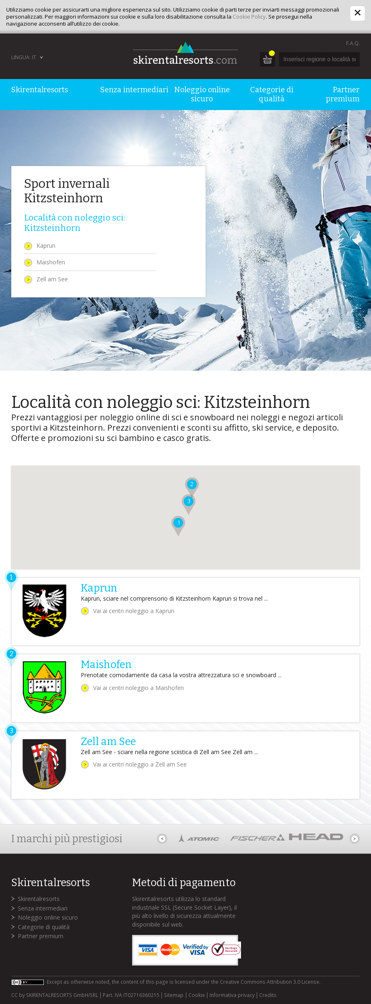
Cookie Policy (249, 16)
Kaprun (45, 245)
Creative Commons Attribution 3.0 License (269, 981)
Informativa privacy (232, 995)
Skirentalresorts (39, 899)
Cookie (196, 995)
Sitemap (173, 995)
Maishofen (50, 262)
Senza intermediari (42, 908)
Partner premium (40, 936)
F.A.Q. (353, 43)
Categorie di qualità (44, 927)
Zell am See (52, 279)
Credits (268, 995)
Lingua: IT (23, 57)
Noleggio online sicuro (48, 917)
